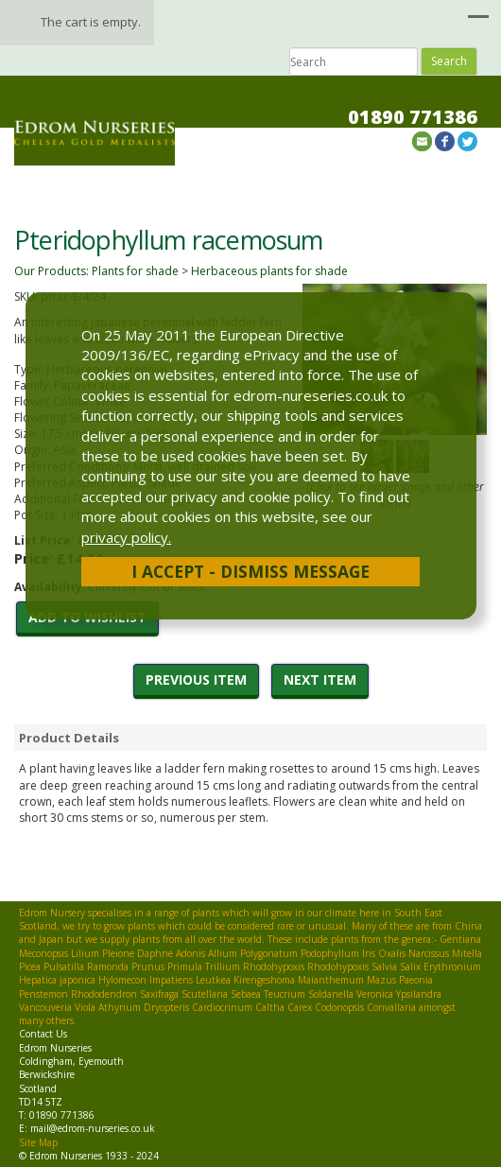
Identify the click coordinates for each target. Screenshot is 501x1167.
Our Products (50, 271)
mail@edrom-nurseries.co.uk (92, 1128)
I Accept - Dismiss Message (250, 571)
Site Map (38, 1142)
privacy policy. (126, 537)
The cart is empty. (91, 21)
